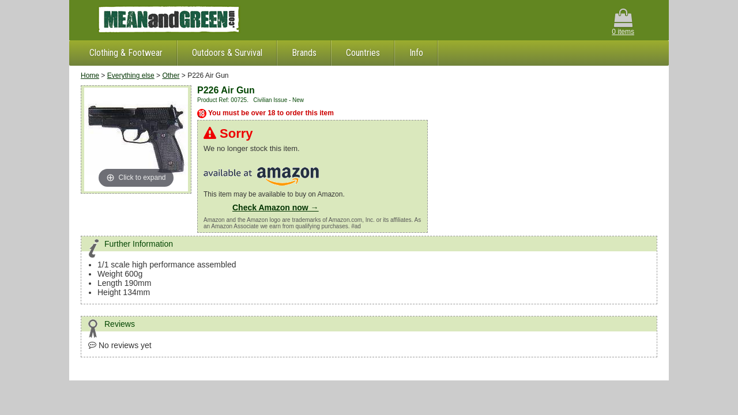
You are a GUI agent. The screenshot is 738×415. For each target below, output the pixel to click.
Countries (363, 52)
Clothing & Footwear (126, 52)
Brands (304, 52)
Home (90, 75)
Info (416, 52)
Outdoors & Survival (227, 52)
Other (170, 75)
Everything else (131, 75)
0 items (623, 22)
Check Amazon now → (275, 207)
